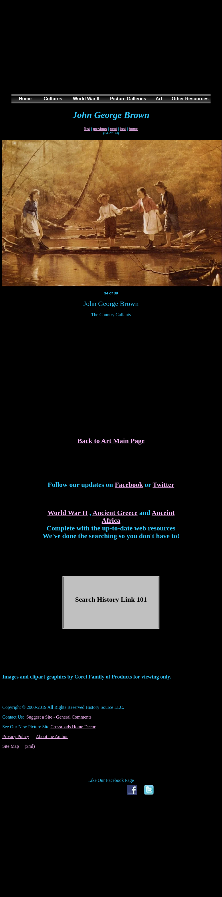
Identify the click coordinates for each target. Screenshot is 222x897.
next (113, 129)
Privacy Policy (15, 736)
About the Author (52, 736)
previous (100, 129)
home (133, 129)
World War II (67, 512)
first (87, 129)
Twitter (164, 484)
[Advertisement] (110, 53)
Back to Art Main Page (111, 440)
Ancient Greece (115, 512)
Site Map (10, 746)
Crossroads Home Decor (72, 726)
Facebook (129, 484)
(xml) (30, 746)
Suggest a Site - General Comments (59, 717)
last (123, 129)
